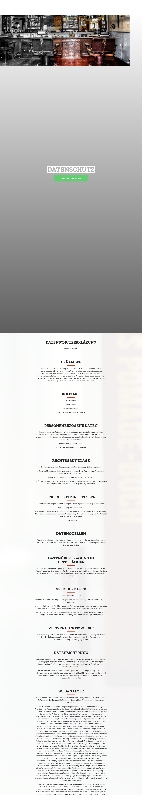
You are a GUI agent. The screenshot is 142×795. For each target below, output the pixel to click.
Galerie (103, 7)
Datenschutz (116, 7)
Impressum (132, 7)
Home (93, 7)
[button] (65, 178)
